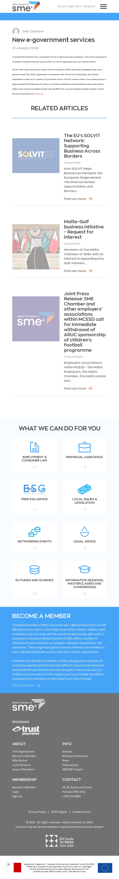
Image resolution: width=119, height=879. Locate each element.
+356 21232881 (71, 796)
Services (67, 751)
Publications (70, 765)
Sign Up (17, 796)
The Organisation (23, 751)
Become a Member (24, 756)
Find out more (75, 198)
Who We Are (19, 760)
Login (15, 792)
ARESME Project (72, 769)
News (65, 760)
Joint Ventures (21, 765)
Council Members (23, 769)
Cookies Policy (81, 812)
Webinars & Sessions (75, 756)
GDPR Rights (59, 812)
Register (90, 6)
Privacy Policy (37, 812)
